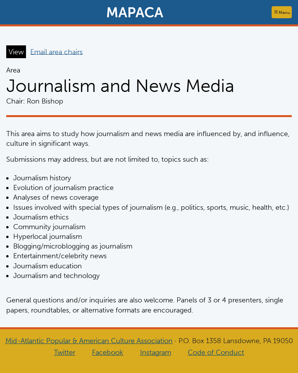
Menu (284, 12)
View (16, 51)
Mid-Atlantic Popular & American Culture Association (89, 341)
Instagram (155, 352)
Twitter (64, 352)
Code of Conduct (216, 352)
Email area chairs (56, 51)
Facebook (107, 352)
